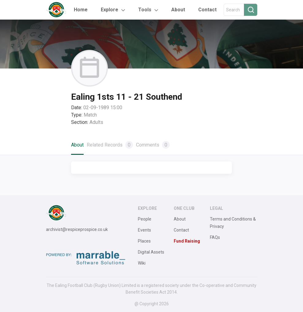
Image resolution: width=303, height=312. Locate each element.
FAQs (215, 237)
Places (144, 241)
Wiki (142, 263)
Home (81, 10)
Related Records (110, 145)
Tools (144, 10)
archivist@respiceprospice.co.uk (77, 229)
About (178, 10)
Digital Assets (151, 252)
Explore (109, 10)
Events (144, 230)
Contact (207, 10)
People (144, 219)
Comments (153, 145)
